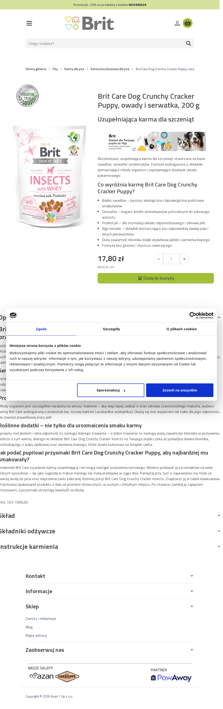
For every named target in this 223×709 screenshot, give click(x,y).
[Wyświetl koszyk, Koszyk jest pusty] (187, 23)
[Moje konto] (177, 23)
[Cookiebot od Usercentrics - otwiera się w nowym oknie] (192, 315)
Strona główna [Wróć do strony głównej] (36, 68)
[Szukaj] (188, 43)
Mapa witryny (36, 635)
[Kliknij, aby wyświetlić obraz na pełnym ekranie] (49, 176)
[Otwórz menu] (29, 23)
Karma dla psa (74, 68)
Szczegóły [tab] (111, 329)
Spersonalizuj (111, 390)
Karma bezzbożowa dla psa (110, 68)
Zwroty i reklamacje (41, 618)
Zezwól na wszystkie (180, 390)
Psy (55, 68)
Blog (29, 627)
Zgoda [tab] (41, 329)
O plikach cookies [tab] (182, 329)
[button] (110, 575)
